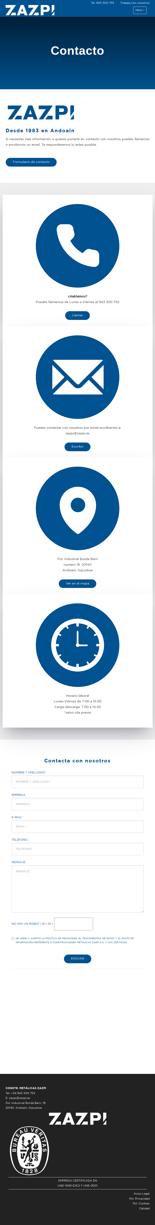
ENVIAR (77, 958)
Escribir (77, 446)
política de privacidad (61, 938)
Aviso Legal (142, 1194)
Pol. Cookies (141, 1203)
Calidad (144, 1208)
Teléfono (20, 840)
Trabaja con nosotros (135, 3)
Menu (140, 11)
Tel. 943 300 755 (102, 3)
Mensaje (18, 862)
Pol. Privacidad (139, 1199)
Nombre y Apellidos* (29, 772)
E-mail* (17, 817)
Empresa (18, 795)
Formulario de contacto (31, 162)
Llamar (77, 315)
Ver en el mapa (77, 583)
